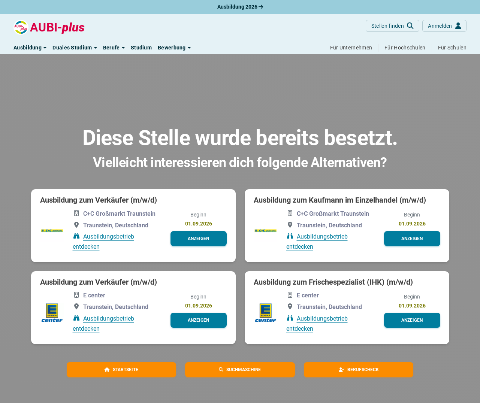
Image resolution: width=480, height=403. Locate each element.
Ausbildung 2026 (240, 7)
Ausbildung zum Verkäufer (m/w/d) (98, 200)
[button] (29, 47)
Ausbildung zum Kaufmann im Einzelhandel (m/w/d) (340, 200)
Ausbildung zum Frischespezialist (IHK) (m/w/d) (333, 282)
